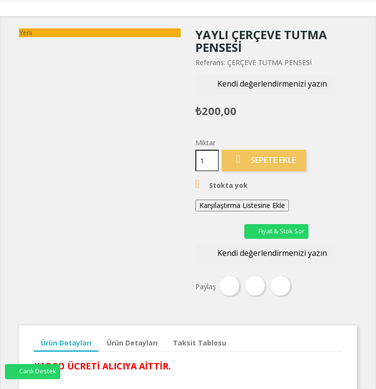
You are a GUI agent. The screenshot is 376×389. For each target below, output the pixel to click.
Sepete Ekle (264, 160)
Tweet (255, 286)
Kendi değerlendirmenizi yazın (265, 85)
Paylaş (229, 286)
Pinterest (280, 286)
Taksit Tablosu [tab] (199, 342)
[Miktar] (207, 160)
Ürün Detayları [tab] (66, 342)
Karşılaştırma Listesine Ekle (242, 205)
